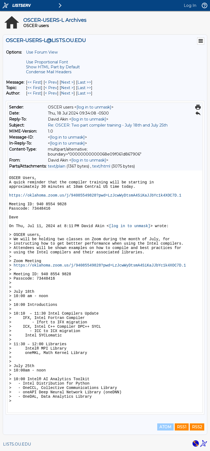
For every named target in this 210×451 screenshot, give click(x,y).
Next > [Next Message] (67, 82)
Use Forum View (42, 52)
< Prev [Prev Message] (51, 82)
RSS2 (197, 426)
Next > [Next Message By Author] (67, 93)
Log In (190, 5)
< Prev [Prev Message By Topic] (51, 87)
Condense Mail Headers (48, 71)
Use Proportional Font (47, 62)
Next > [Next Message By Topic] (67, 87)
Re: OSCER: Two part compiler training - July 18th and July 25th (108, 125)
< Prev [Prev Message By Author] (51, 93)
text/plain (56, 166)
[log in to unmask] (94, 107)
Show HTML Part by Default (53, 67)
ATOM (165, 426)
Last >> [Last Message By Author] (84, 93)
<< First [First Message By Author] (34, 93)
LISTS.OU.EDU (17, 444)
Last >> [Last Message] (84, 82)
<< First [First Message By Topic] (34, 87)
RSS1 (181, 426)
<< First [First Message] (34, 82)
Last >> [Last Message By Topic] (84, 87)
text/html (101, 166)
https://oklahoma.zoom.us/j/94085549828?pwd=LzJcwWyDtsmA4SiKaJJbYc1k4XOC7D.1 (95, 195)
